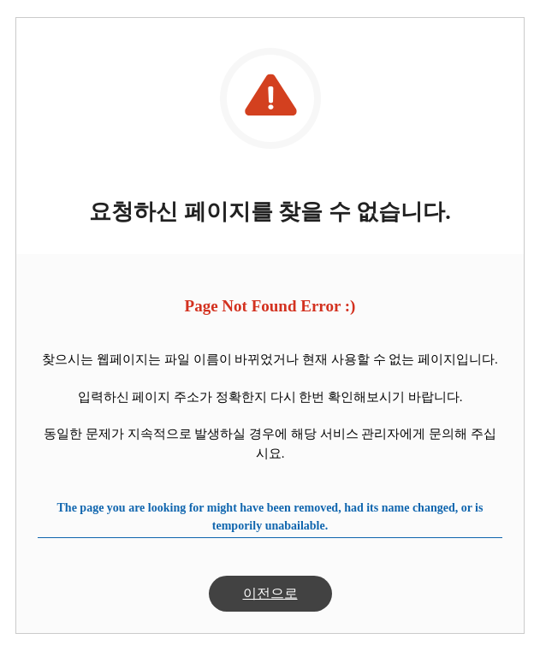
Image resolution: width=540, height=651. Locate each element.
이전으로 (270, 593)
